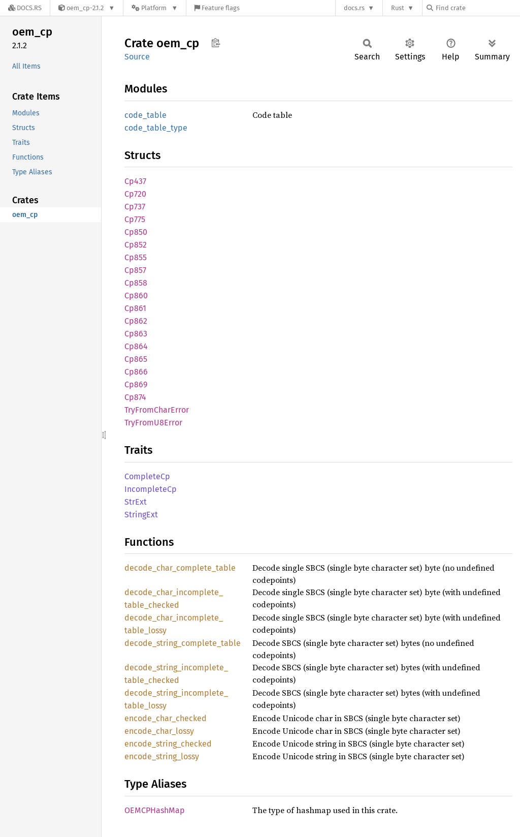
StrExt (135, 502)
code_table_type (155, 128)
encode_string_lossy (161, 756)
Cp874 (135, 397)
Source (137, 56)
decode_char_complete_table (180, 568)
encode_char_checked (165, 718)
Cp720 (135, 194)
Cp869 (135, 384)
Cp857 (135, 270)
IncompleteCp (150, 489)
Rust (397, 8)
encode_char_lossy (159, 731)
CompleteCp (147, 476)
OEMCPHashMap (154, 810)
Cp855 (135, 257)
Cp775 (134, 219)
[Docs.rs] (25, 8)
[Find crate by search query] (477, 8)
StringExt (141, 514)
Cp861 (135, 308)
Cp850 (135, 232)
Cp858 (135, 283)
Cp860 (136, 295)
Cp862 (135, 321)
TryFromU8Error (153, 422)
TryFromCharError (156, 410)
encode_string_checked (168, 744)
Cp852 (135, 245)
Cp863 (135, 333)
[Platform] (154, 8)
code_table (145, 115)
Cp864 (136, 346)
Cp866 (136, 372)
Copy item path (215, 42)
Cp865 (135, 359)
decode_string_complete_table (182, 643)
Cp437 (135, 181)
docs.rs (354, 8)
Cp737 (134, 206)
